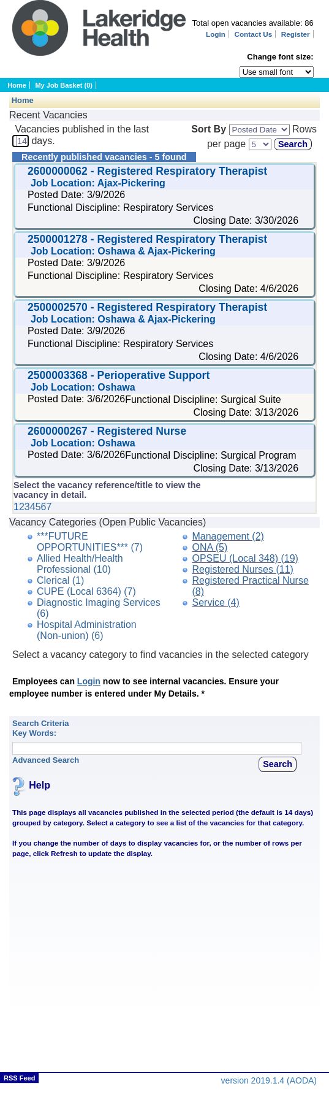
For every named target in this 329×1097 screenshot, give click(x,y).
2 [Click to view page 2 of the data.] (22, 507)
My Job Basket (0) (64, 85)
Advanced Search (45, 760)
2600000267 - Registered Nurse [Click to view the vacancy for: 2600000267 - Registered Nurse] (108, 431)
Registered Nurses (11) (242, 569)
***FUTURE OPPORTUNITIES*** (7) (90, 541)
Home (16, 85)
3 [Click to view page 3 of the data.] (27, 507)
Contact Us (254, 34)
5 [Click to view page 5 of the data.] (38, 507)
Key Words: (34, 733)
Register (295, 34)
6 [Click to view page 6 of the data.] (44, 507)
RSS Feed (19, 1078)
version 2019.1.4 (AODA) (269, 1080)
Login (215, 34)
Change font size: (280, 56)
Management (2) (227, 536)
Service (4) (215, 602)
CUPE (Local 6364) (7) (86, 591)
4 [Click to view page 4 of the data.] (33, 507)
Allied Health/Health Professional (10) (80, 564)
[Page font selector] (277, 72)
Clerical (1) (60, 580)
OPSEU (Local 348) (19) (245, 558)
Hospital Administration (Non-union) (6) (87, 630)
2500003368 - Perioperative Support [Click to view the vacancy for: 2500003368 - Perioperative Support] (120, 375)
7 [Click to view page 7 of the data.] (48, 507)
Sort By (208, 129)
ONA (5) (209, 547)
